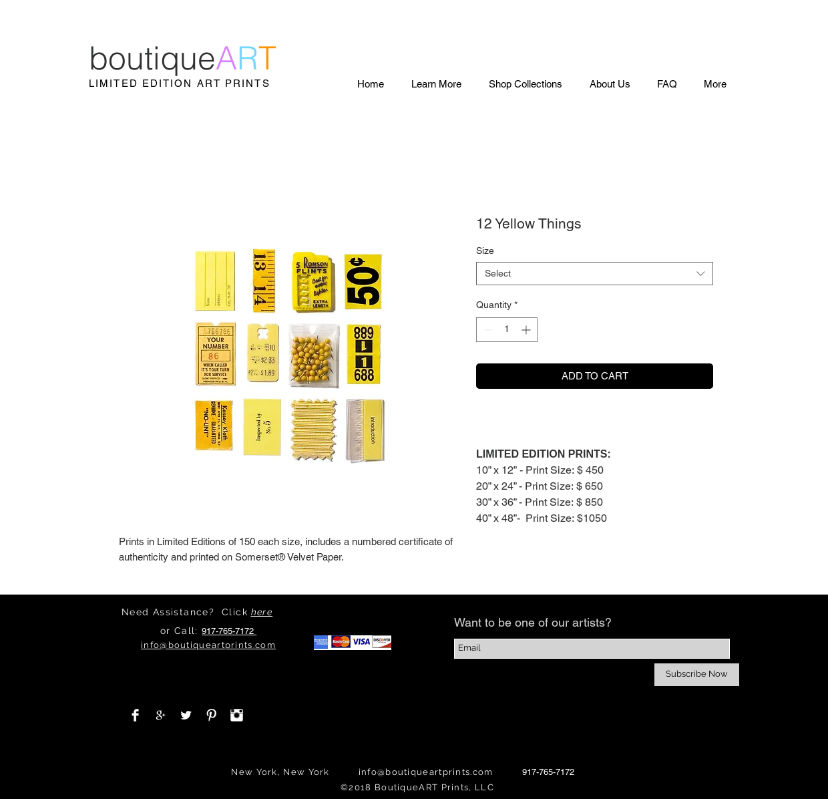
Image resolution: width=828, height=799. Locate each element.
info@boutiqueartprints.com (426, 772)
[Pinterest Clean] (211, 715)
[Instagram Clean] (236, 715)
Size (485, 250)
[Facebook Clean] (135, 715)
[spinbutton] (507, 329)
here (262, 612)
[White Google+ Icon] (160, 715)
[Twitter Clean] (186, 715)
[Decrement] (486, 329)
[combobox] (594, 273)
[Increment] (527, 329)
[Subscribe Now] (696, 674)
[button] (436, 84)
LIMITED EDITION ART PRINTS (179, 83)
